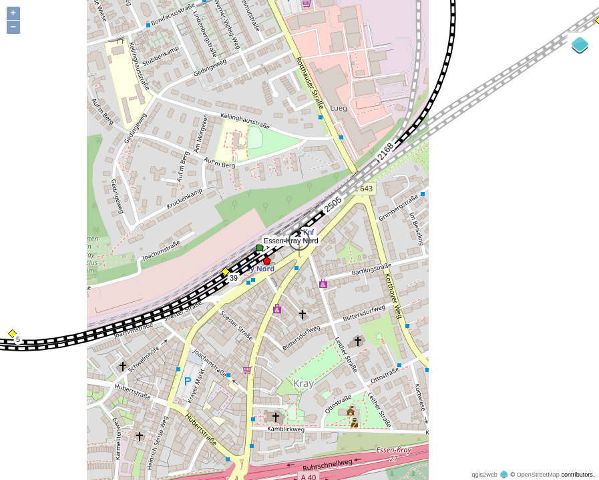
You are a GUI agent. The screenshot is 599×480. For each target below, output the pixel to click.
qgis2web (484, 474)
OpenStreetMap (538, 474)
